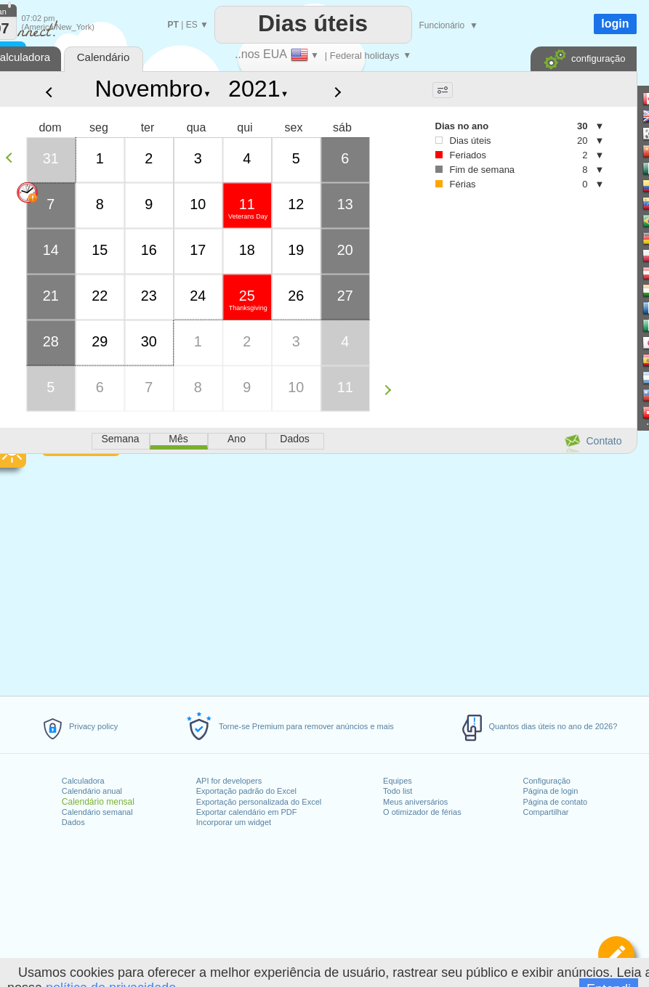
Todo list (397, 791)
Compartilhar (546, 812)
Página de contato (555, 801)
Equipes (397, 780)
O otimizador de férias (422, 812)
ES (192, 25)
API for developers (229, 780)
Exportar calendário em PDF (246, 812)
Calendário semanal (97, 812)
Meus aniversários (415, 801)
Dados (73, 822)
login (615, 23)
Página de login (551, 791)
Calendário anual (92, 791)
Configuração (547, 780)
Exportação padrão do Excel (246, 791)
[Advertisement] (505, 320)
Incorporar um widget (233, 822)
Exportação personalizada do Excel (258, 801)
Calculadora (83, 780)
